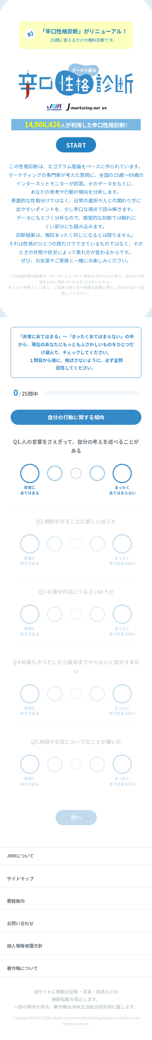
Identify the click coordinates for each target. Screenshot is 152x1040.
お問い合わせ (20, 923)
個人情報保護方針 (25, 945)
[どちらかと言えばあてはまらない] (97, 473)
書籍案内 (16, 901)
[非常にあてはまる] (29, 473)
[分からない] (76, 473)
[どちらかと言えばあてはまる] (54, 473)
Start (76, 144)
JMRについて (20, 855)
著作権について (22, 968)
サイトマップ (20, 878)
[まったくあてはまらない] (122, 473)
